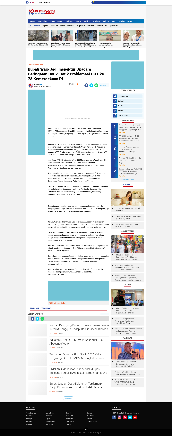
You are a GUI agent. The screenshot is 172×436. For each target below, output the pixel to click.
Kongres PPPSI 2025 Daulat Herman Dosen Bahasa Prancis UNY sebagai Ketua (132, 45)
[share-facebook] (86, 85)
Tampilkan (105, 314)
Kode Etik (120, 413)
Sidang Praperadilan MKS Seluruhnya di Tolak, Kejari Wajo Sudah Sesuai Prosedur (127, 267)
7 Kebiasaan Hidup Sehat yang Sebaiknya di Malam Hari (126, 225)
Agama (45, 26)
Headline (71, 26)
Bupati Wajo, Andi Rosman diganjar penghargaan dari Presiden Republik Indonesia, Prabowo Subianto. (128, 331)
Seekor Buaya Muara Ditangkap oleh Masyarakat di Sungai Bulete (38, 44)
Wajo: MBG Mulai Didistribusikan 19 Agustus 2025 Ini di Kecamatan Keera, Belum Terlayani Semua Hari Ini (85, 45)
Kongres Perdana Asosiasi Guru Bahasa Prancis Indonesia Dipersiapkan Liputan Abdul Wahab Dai (129, 149)
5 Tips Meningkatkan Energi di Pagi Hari (128, 209)
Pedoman (128, 413)
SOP (114, 413)
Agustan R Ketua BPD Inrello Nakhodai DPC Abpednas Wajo (76, 341)
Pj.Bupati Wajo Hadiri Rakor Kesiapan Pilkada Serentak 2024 (127, 373)
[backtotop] (86, 429)
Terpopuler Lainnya (127, 179)
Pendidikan (69, 21)
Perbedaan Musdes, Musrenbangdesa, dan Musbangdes (106, 45)
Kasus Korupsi (102, 26)
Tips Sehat (70, 421)
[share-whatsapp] (96, 85)
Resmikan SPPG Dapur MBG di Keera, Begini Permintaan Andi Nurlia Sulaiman (60, 45)
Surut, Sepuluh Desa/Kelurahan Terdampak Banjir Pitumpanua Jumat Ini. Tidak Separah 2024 (76, 387)
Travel (68, 424)
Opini (114, 21)
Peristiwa (121, 21)
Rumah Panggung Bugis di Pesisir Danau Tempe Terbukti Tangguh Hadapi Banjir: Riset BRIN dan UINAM (79, 329)
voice (72, 84)
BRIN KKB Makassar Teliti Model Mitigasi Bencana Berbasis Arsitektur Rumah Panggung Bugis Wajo (78, 372)
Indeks (32, 21)
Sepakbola (81, 26)
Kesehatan (96, 21)
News (63, 26)
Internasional (50, 421)
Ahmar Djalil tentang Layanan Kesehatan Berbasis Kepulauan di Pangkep (127, 310)
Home (32, 3)
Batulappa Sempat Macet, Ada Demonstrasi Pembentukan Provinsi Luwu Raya (126, 321)
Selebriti (91, 26)
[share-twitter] (91, 85)
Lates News (36, 26)
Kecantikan (50, 424)
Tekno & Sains (123, 115)
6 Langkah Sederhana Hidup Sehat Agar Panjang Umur (128, 217)
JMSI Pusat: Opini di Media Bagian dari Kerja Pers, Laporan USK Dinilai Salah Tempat (126, 364)
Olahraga (106, 21)
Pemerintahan (42, 21)
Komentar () (104, 85)
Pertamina (114, 26)
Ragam (59, 21)
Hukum (129, 21)
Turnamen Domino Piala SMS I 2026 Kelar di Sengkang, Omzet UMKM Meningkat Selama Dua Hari (76, 358)
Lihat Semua (68, 398)
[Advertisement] (104, 12)
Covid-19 (87, 21)
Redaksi (136, 413)
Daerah (52, 21)
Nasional (78, 21)
